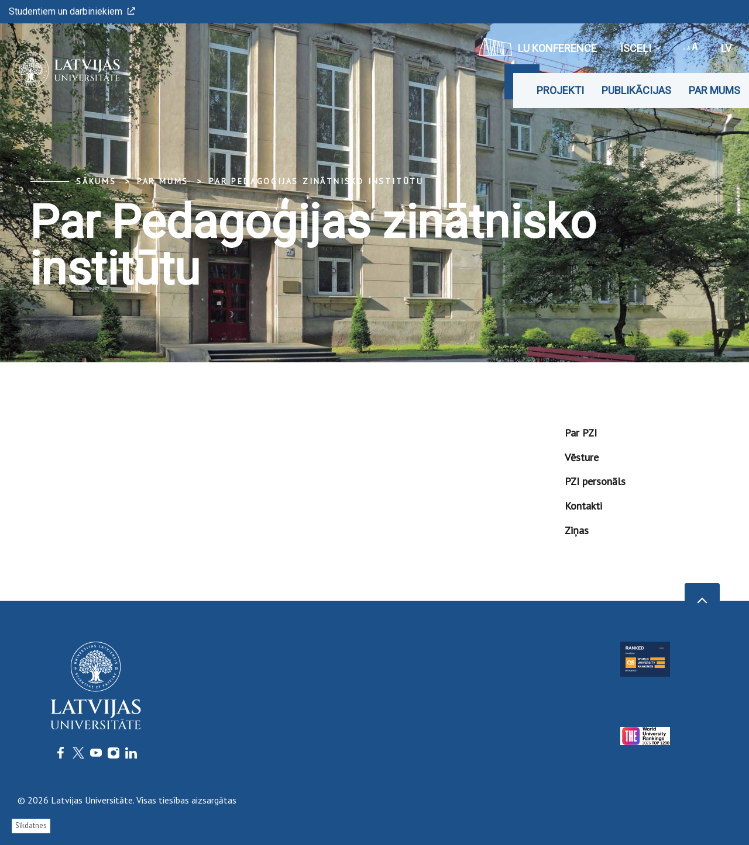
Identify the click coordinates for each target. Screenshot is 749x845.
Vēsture (582, 457)
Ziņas (577, 530)
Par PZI (581, 432)
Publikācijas (636, 90)
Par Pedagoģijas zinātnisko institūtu (316, 181)
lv (726, 48)
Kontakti (583, 505)
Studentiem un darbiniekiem (72, 11)
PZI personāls (595, 481)
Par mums (714, 90)
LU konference (538, 46)
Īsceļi (640, 48)
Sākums (96, 181)
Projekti (560, 90)
